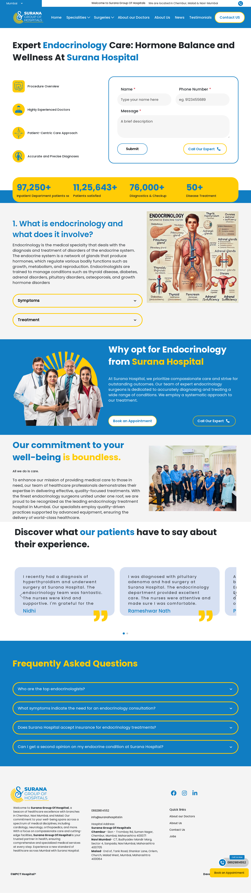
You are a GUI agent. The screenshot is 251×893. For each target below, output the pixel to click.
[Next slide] (235, 595)
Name (128, 89)
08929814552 (100, 811)
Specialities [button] (76, 17)
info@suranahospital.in (106, 818)
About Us (162, 17)
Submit (132, 149)
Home (56, 17)
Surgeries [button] (102, 17)
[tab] (124, 634)
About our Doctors (134, 17)
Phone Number (195, 89)
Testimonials (200, 17)
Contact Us (177, 830)
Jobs (172, 837)
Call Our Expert (204, 149)
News (179, 17)
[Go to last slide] (21, 595)
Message (131, 111)
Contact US (230, 17)
